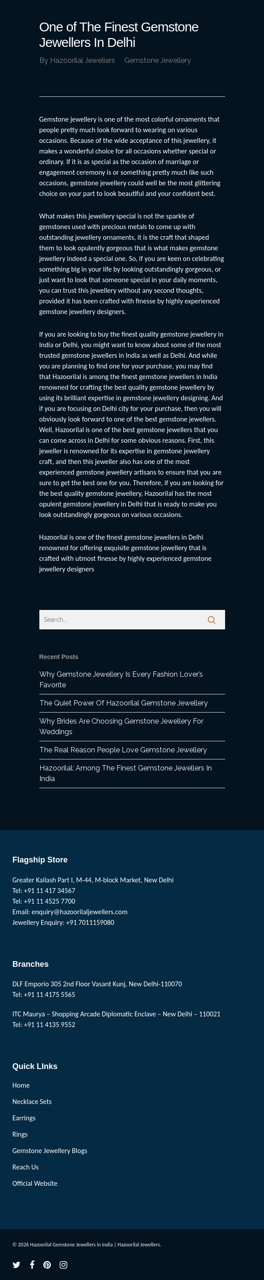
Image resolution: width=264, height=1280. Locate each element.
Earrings (23, 1118)
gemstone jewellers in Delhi (163, 537)
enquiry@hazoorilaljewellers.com (80, 912)
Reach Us (25, 1167)
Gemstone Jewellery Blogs (49, 1150)
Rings (20, 1134)
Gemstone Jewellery (157, 60)
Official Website (34, 1183)
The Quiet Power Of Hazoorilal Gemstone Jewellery (123, 703)
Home (21, 1085)
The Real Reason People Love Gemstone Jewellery (123, 750)
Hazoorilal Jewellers (82, 60)
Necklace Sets (32, 1101)
